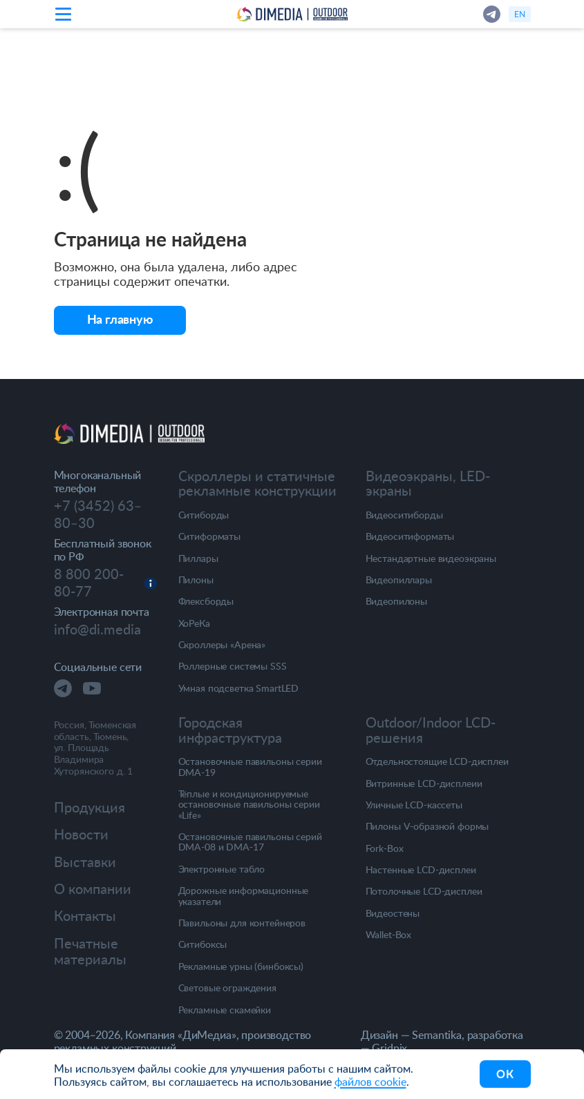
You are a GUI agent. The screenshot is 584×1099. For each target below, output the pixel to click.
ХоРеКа (194, 623)
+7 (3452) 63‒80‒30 (98, 515)
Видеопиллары (399, 579)
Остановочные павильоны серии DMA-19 (250, 766)
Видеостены (393, 913)
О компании (92, 889)
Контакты (85, 916)
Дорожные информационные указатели (243, 895)
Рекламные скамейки (224, 1009)
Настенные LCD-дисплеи (421, 869)
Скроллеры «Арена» (222, 644)
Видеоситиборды (404, 514)
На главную (120, 318)
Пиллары (198, 558)
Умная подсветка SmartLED (238, 688)
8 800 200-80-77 (89, 583)
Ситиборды (203, 514)
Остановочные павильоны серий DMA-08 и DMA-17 (250, 842)
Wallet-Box (389, 934)
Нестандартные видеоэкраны (431, 558)
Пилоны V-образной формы (427, 826)
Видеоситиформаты (410, 536)
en (519, 14)
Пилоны (196, 579)
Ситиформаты (209, 536)
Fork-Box (385, 848)
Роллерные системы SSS (232, 666)
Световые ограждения (227, 987)
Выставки (85, 862)
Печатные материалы (90, 951)
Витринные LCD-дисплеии (424, 783)
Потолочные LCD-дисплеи (424, 891)
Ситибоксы (202, 944)
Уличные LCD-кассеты (414, 804)
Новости (81, 834)
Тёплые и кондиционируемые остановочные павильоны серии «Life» (249, 804)
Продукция (89, 807)
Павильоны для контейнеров (242, 922)
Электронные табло (221, 869)
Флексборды (206, 601)
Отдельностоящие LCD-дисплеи (437, 761)
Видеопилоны (396, 601)
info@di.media (97, 629)
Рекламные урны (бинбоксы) (241, 966)
